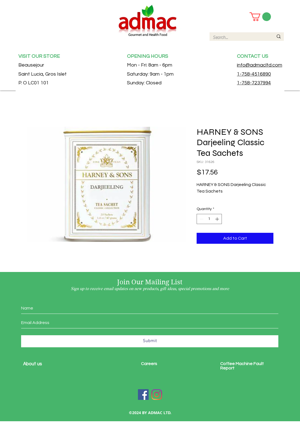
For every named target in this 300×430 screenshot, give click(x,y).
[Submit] (149, 341)
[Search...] (239, 37)
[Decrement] (200, 219)
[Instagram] (156, 394)
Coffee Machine (236, 364)
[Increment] (217, 219)
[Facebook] (143, 394)
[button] (260, 16)
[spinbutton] (209, 219)
